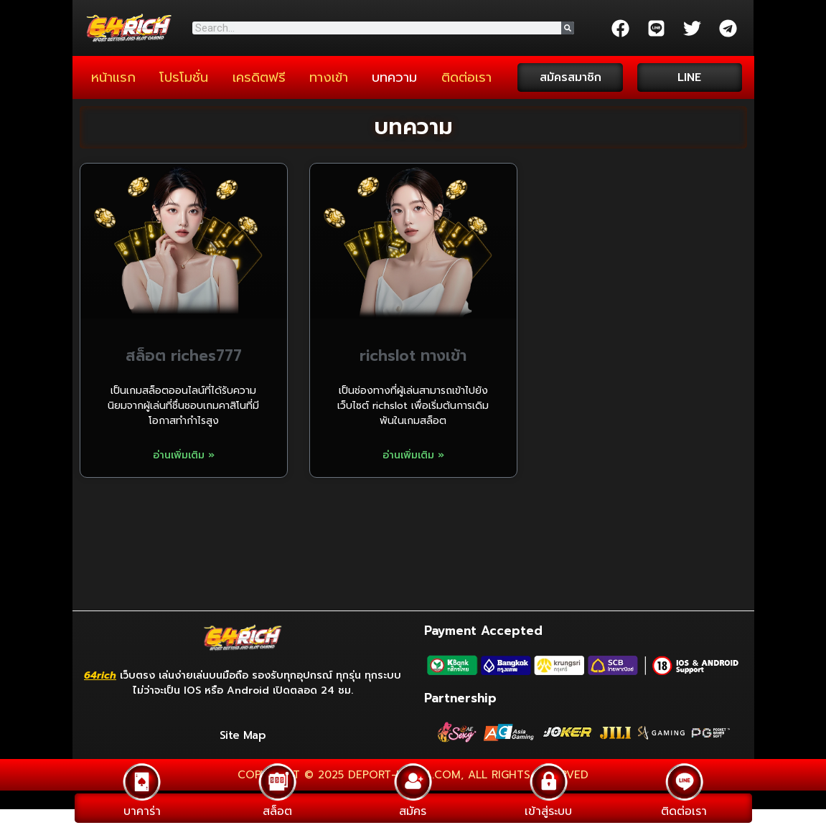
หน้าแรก (113, 77)
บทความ (394, 77)
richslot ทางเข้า (413, 355)
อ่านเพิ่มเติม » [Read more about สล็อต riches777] (184, 455)
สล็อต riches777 (184, 355)
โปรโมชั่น (183, 77)
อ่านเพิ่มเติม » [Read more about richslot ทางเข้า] (413, 455)
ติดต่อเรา (466, 77)
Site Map (243, 735)
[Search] (567, 28)
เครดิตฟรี (259, 77)
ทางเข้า (328, 77)
